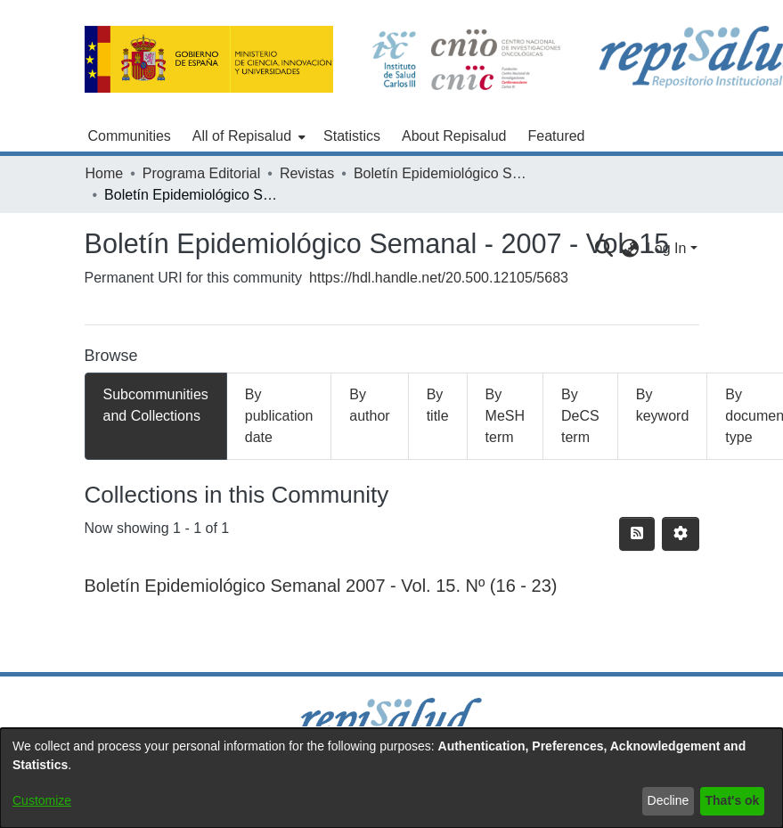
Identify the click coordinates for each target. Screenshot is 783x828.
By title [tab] (438, 405)
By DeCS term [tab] (580, 416)
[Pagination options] (680, 534)
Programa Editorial (202, 173)
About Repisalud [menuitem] (454, 135)
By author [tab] (369, 405)
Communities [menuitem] (129, 135)
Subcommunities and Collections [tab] (155, 405)
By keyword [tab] (662, 405)
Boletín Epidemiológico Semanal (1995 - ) (443, 173)
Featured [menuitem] (555, 135)
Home (105, 173)
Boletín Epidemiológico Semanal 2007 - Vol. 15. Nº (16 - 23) (321, 585)
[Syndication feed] (637, 534)
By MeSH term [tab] (505, 416)
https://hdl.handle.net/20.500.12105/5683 (438, 277)
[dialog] (391, 778)
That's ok (733, 800)
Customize (41, 800)
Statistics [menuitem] (351, 135)
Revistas (307, 173)
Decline (668, 800)
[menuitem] (247, 136)
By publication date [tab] (279, 416)
